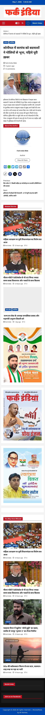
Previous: (22, 183)
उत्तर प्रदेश (8, 233)
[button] (3, 23)
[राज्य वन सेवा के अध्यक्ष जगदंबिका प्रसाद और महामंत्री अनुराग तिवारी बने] (22, 300)
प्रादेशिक (12, 42)
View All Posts (22, 160)
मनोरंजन (8, 622)
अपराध (6, 42)
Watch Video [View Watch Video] (33, 23)
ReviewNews (37, 710)
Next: (22, 193)
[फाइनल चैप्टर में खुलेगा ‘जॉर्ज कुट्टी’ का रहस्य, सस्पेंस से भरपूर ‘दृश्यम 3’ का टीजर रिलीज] (22, 612)
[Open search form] (22, 23)
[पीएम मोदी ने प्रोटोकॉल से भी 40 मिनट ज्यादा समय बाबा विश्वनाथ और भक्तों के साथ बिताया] (22, 261)
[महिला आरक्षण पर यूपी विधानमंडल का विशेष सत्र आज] (22, 223)
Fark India (8, 245)
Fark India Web (11, 63)
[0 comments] (9, 69)
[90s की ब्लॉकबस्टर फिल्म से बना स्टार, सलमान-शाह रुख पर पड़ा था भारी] (22, 650)
